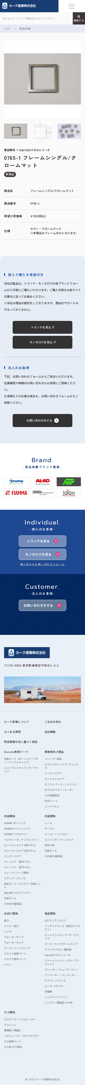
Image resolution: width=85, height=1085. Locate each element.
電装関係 (50, 913)
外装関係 (9, 816)
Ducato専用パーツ (16, 752)
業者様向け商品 (54, 752)
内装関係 (50, 816)
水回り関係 (11, 913)
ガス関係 (9, 1012)
